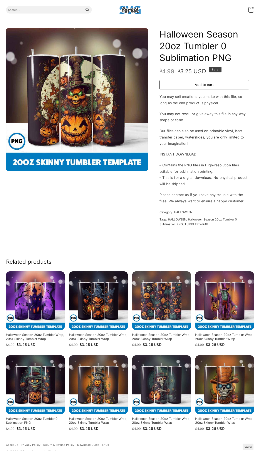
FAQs (105, 444)
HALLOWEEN (183, 212)
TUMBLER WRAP (196, 224)
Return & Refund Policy (58, 444)
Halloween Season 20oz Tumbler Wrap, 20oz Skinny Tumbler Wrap (35, 337)
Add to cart (204, 85)
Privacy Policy (30, 444)
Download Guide (88, 444)
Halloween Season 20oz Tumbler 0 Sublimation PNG (31, 421)
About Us (12, 444)
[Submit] (87, 10)
